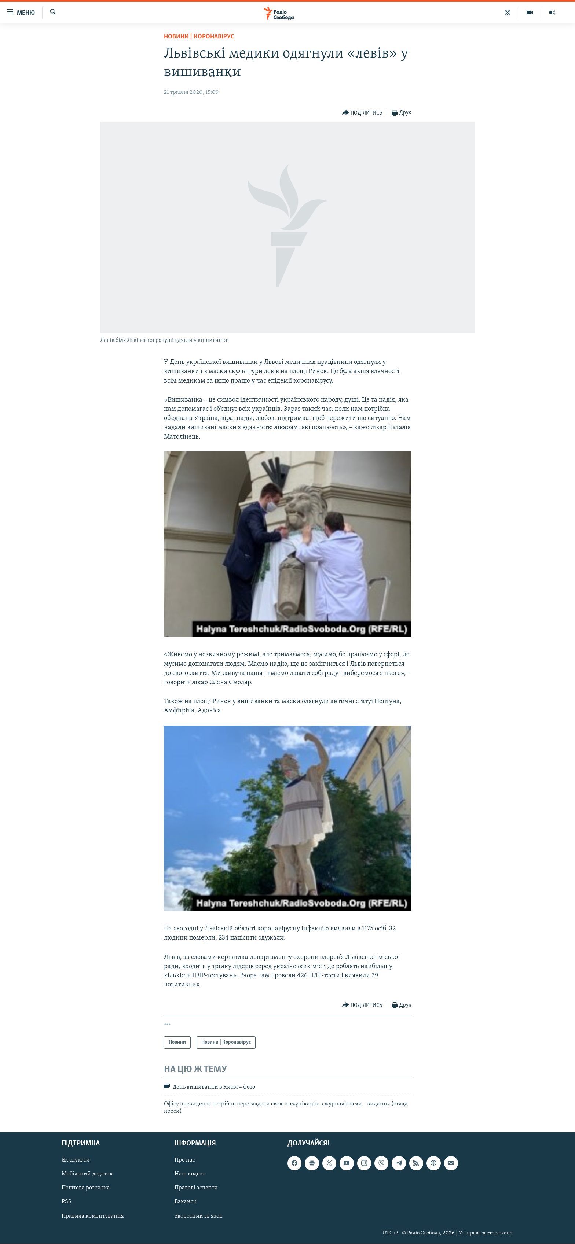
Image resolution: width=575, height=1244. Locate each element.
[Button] (362, 113)
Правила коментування (93, 1216)
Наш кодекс (190, 1174)
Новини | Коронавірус (199, 36)
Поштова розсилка (86, 1188)
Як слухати (76, 1160)
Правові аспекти (196, 1188)
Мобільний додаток (87, 1174)
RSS (67, 1202)
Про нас (185, 1160)
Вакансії (186, 1202)
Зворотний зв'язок (199, 1216)
